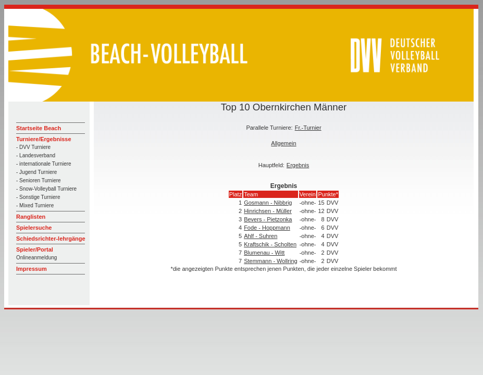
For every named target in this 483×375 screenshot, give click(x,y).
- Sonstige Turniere (38, 197)
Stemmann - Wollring (271, 261)
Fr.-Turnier (308, 127)
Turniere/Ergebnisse (43, 139)
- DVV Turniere (33, 147)
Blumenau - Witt (264, 252)
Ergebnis (298, 165)
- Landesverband (35, 155)
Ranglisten (30, 217)
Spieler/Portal (34, 249)
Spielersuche (34, 227)
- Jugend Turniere (36, 172)
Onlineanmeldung (36, 257)
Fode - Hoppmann (267, 227)
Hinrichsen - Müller (268, 211)
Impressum (31, 269)
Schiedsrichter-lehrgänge (50, 238)
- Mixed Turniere (35, 205)
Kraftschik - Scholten (270, 244)
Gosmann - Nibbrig (268, 202)
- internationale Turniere (43, 164)
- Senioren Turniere (38, 180)
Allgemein (283, 143)
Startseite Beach (38, 128)
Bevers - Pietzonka (268, 219)
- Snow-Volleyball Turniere (46, 189)
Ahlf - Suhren (260, 236)
